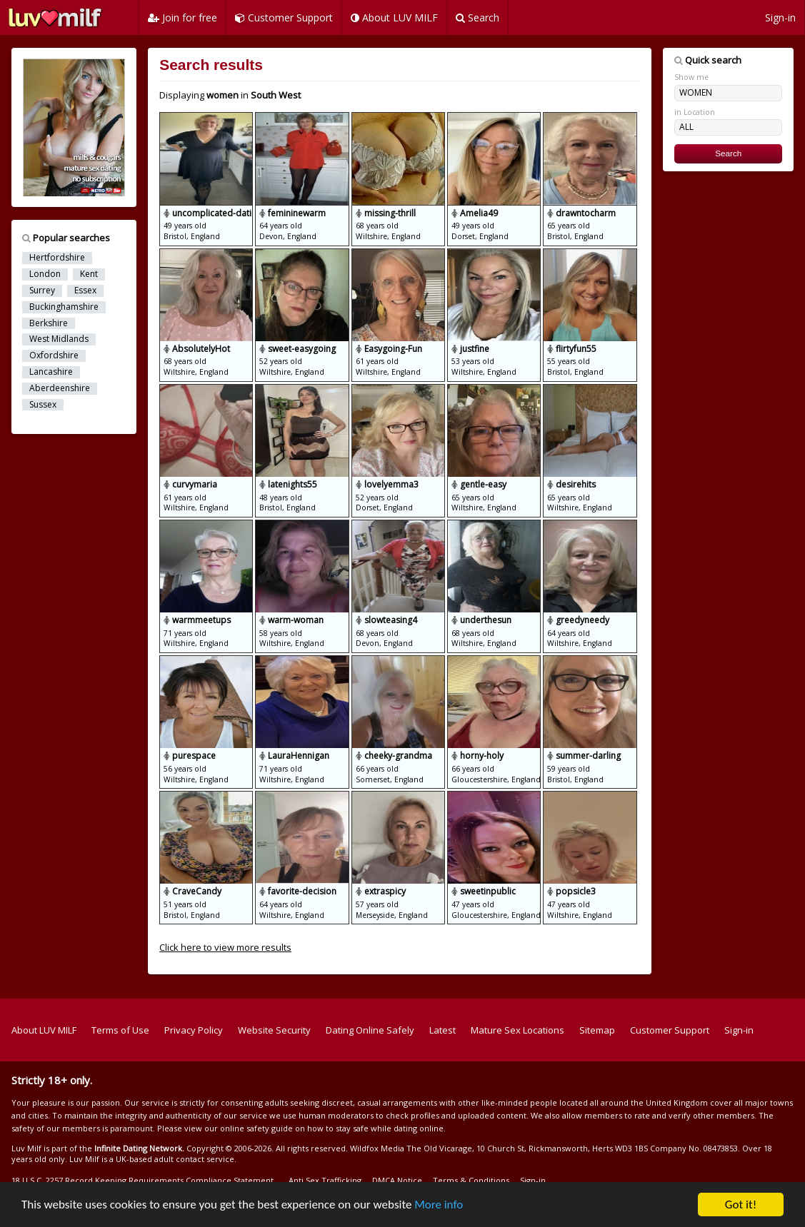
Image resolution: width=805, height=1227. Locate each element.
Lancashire (51, 372)
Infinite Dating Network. (139, 1148)
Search (477, 17)
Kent (89, 274)
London (45, 274)
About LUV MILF (394, 17)
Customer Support (284, 17)
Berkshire (48, 323)
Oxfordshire (54, 355)
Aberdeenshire (59, 388)
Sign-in (780, 17)
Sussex (42, 404)
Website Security (274, 1030)
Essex (85, 290)
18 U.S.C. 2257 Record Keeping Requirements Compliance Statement (142, 1180)
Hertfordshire (57, 257)
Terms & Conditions (471, 1180)
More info (439, 1205)
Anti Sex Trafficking (325, 1180)
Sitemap (597, 1030)
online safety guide (256, 1128)
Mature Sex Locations (517, 1030)
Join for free (182, 17)
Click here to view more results (225, 947)
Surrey (42, 290)
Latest (442, 1030)
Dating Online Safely (370, 1030)
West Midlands (59, 339)
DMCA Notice (397, 1180)
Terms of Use (120, 1030)
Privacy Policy (193, 1030)
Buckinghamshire (64, 307)
